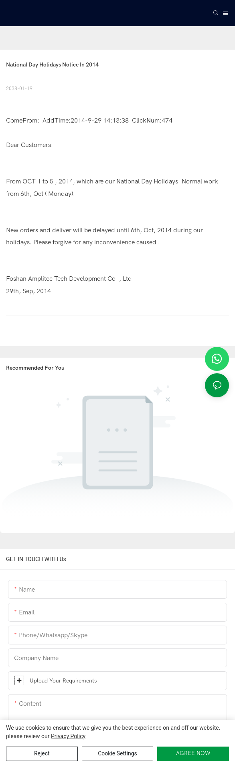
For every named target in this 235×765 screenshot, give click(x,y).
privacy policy (68, 736)
